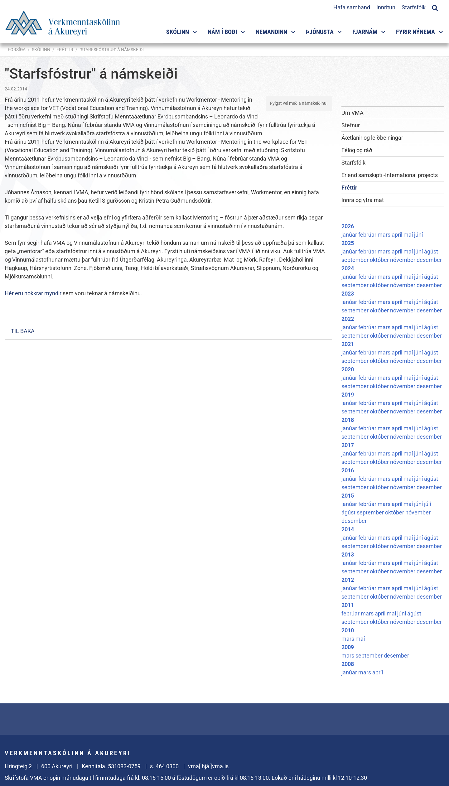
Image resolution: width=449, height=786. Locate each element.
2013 (347, 554)
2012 (347, 579)
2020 (347, 369)
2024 (347, 268)
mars (385, 234)
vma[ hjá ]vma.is (208, 766)
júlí (427, 504)
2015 (347, 495)
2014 (347, 529)
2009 (347, 647)
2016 (347, 470)
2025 (347, 243)
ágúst (431, 251)
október (380, 260)
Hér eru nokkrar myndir (33, 293)
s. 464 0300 (164, 766)
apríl (397, 234)
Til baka (23, 331)
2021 (347, 344)
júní (418, 234)
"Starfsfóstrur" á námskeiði (112, 49)
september (355, 260)
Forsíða (17, 49)
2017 (347, 445)
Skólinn (41, 49)
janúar (349, 234)
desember (429, 260)
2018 (347, 420)
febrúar (368, 234)
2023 (347, 293)
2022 (347, 319)
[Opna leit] (435, 7)
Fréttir (64, 49)
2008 (347, 664)
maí (408, 234)
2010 (347, 630)
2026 (347, 226)
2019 (347, 394)
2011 (347, 605)
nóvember (403, 260)
